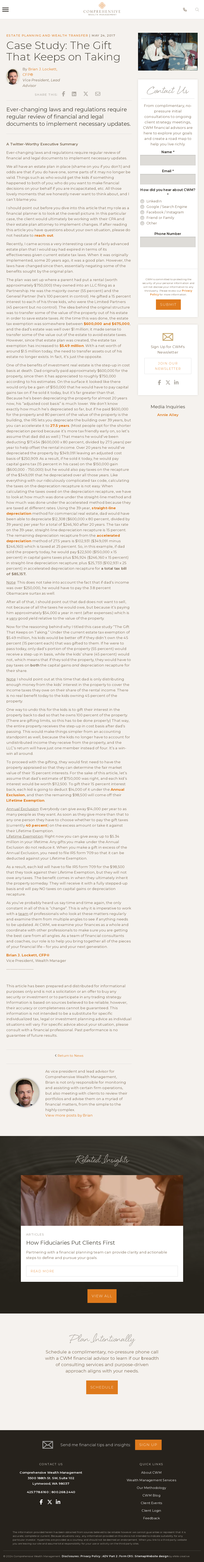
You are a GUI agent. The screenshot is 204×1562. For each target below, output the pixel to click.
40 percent (36, 825)
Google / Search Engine (166, 207)
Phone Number (167, 234)
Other (151, 223)
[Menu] (5, 9)
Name (167, 152)
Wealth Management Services (151, 1480)
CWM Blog (151, 1495)
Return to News (69, 1056)
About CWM (151, 1473)
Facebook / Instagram (165, 212)
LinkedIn (153, 201)
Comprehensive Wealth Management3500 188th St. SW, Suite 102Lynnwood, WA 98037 (51, 1478)
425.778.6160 (38, 1492)
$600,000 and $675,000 (107, 324)
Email (168, 171)
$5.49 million (71, 346)
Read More (42, 1271)
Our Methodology (151, 1488)
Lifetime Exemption (25, 800)
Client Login (151, 1511)
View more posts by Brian (69, 1115)
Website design (157, 1556)
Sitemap (140, 1556)
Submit (168, 304)
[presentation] (170, 258)
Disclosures (70, 1556)
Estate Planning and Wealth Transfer (47, 35)
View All (102, 1296)
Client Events (151, 1503)
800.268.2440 (63, 1492)
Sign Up (148, 1445)
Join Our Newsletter (168, 366)
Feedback (151, 1518)
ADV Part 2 (109, 1556)
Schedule (102, 1387)
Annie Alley (167, 415)
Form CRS (126, 1556)
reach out (44, 235)
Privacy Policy (90, 1556)
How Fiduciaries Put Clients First (70, 1242)
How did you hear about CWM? (167, 192)
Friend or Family (160, 218)
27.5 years (59, 425)
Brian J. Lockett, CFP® (28, 955)
